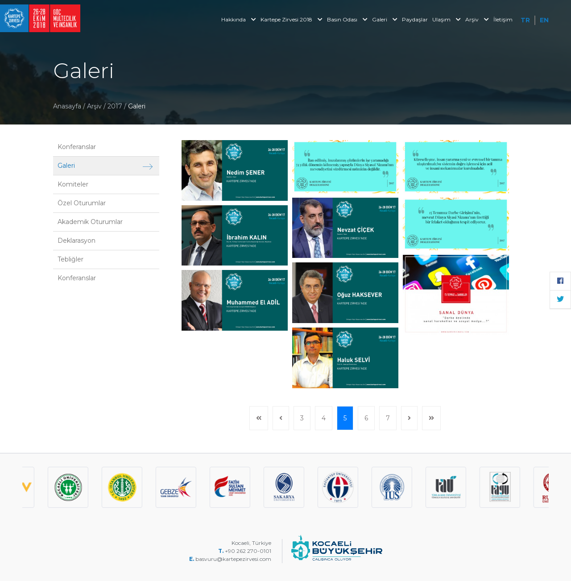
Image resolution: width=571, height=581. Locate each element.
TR (525, 20)
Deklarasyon (76, 241)
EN (544, 20)
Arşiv (477, 19)
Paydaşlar (415, 19)
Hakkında (238, 19)
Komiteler (73, 184)
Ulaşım (446, 19)
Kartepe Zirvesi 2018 (292, 19)
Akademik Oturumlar (90, 222)
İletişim (503, 19)
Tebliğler (70, 259)
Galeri (384, 19)
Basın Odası (347, 19)
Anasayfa (67, 106)
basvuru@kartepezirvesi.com (234, 559)
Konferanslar (77, 147)
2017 (116, 106)
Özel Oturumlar (82, 203)
